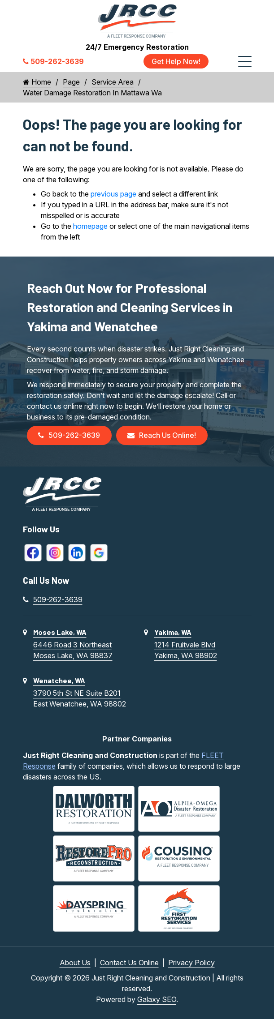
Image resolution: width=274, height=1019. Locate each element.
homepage (90, 226)
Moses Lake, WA (60, 632)
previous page (113, 193)
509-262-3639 (69, 435)
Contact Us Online (129, 962)
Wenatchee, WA (59, 680)
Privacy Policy (191, 962)
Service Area (112, 81)
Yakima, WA (172, 632)
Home (37, 81)
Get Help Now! (176, 61)
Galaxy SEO (156, 999)
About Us (75, 962)
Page (71, 81)
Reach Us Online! (162, 435)
